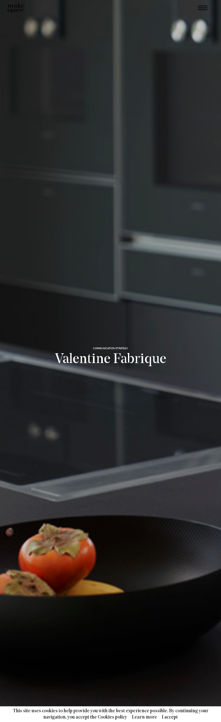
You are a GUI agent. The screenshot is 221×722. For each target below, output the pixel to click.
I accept (170, 717)
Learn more (144, 717)
